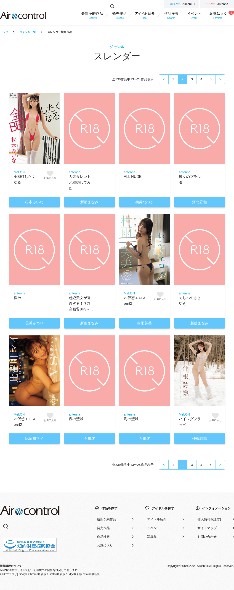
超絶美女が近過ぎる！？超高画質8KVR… (81, 303)
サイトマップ (207, 528)
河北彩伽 (199, 202)
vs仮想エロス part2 (135, 300)
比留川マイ (34, 438)
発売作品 (103, 528)
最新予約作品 (106, 519)
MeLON (19, 172)
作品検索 (103, 536)
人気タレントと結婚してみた (80, 182)
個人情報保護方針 (210, 519)
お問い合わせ (207, 536)
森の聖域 (76, 419)
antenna (74, 172)
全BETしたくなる (24, 179)
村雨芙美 (144, 323)
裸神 (17, 298)
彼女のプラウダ (190, 179)
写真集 (152, 536)
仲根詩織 (199, 438)
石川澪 (89, 438)
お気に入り (105, 545)
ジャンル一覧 (27, 32)
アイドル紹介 (156, 519)
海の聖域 (131, 419)
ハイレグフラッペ (190, 422)
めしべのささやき (190, 300)
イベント (153, 528)
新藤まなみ (89, 202)
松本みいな (34, 202)
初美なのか (144, 202)
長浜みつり (34, 323)
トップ (4, 32)
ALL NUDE (133, 177)
